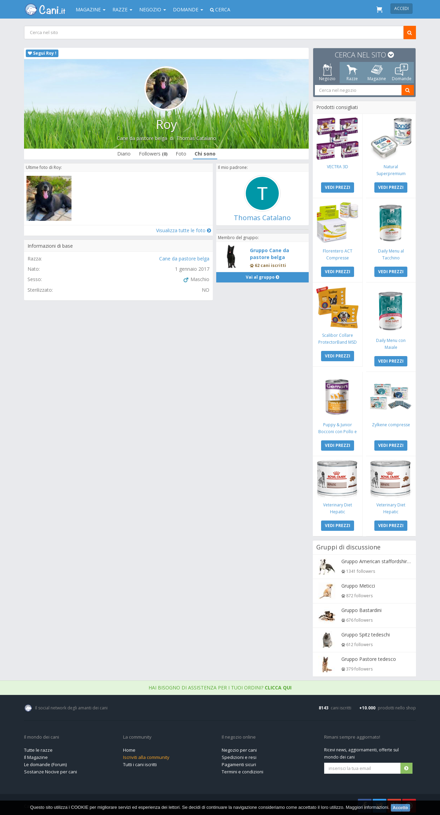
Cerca (220, 9)
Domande (188, 9)
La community (137, 735)
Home (129, 748)
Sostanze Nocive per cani (50, 770)
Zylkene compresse (391, 423)
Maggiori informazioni (367, 807)
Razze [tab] (352, 73)
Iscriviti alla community (146, 755)
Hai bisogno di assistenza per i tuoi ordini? (220, 686)
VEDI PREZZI (338, 187)
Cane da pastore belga (142, 138)
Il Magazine (36, 755)
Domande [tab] (401, 73)
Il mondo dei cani (41, 735)
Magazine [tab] (376, 73)
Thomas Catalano (196, 138)
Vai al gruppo (262, 277)
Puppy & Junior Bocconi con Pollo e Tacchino (338, 430)
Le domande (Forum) (45, 763)
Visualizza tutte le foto (183, 230)
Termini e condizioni (242, 770)
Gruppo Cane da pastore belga (269, 253)
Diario (124, 153)
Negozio (152, 9)
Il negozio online (239, 735)
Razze (122, 9)
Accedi (401, 8)
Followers (153, 153)
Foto (181, 153)
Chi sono (205, 153)
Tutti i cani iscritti (140, 763)
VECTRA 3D (338, 166)
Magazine (91, 9)
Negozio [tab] (327, 73)
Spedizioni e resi (239, 755)
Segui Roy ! (42, 53)
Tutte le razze (38, 748)
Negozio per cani (239, 748)
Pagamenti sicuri (239, 763)
